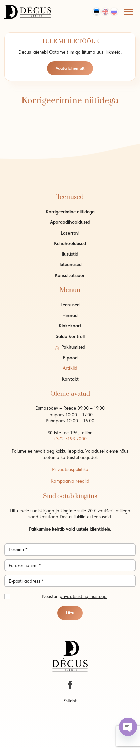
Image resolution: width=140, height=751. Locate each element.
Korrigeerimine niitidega (70, 211)
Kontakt (70, 379)
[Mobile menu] (129, 12)
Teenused (70, 304)
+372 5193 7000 (70, 438)
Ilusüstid (70, 254)
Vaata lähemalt (70, 68)
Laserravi (70, 233)
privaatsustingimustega (83, 596)
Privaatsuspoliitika (70, 469)
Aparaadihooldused (70, 222)
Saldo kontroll (70, 336)
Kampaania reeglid (70, 481)
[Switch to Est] (97, 12)
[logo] (27, 11)
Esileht (70, 700)
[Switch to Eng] (105, 12)
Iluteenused (70, 264)
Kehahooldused (70, 243)
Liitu (70, 612)
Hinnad (70, 315)
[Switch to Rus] (114, 12)
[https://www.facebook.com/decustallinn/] (70, 685)
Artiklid (70, 368)
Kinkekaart (70, 325)
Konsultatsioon (70, 275)
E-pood (70, 357)
